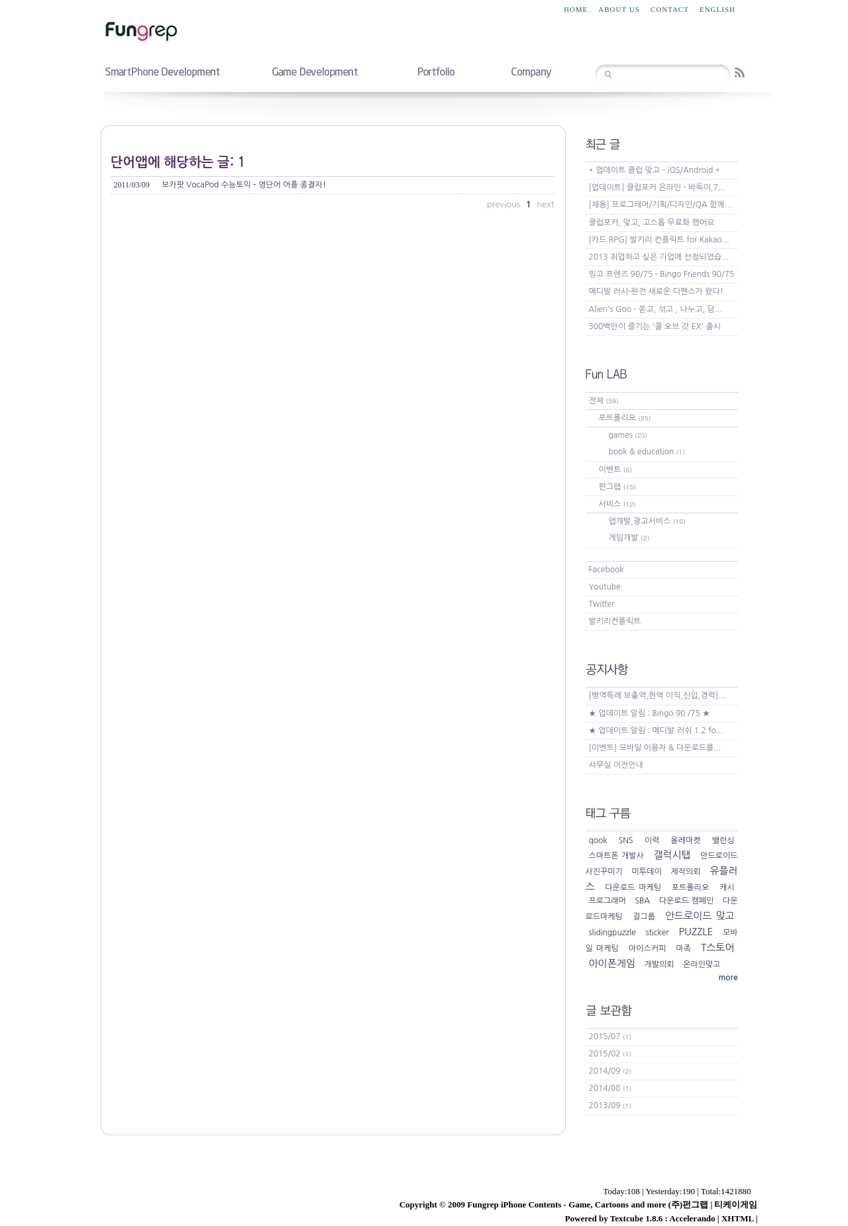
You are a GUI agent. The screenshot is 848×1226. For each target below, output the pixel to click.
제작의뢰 (685, 872)
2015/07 (610, 1036)
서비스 (617, 504)
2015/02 (610, 1053)
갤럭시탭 (671, 855)
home (576, 9)
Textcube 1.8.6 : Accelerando (663, 1218)
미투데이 (647, 872)
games (628, 435)
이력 (652, 840)
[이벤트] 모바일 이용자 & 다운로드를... (655, 748)
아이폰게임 (612, 963)
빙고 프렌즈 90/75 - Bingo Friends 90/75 (662, 274)
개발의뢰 (659, 964)
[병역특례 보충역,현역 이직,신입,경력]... (657, 695)
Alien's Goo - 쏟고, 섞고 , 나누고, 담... (655, 309)
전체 (604, 400)
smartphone (162, 71)
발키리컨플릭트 (615, 621)
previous (505, 204)
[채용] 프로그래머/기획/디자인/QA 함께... (660, 205)
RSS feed (740, 72)
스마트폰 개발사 (616, 856)
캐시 (727, 888)
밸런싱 (723, 840)
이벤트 (616, 469)
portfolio (435, 71)
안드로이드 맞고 (700, 916)
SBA (643, 901)
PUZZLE (695, 932)
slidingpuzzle (612, 933)
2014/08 (610, 1088)
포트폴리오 (625, 418)
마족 (683, 948)
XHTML (737, 1218)
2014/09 (610, 1071)
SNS (626, 840)
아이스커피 (647, 948)
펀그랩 (617, 486)
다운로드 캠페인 (686, 901)
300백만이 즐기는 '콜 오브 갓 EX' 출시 (655, 327)
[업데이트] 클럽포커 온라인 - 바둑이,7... (657, 187)
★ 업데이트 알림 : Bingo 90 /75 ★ (649, 713)
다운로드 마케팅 (633, 888)
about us (619, 9)
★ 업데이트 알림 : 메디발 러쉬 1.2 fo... (656, 731)
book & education (647, 451)
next (545, 204)
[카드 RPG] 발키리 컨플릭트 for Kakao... (659, 240)
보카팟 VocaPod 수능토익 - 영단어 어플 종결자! (220, 184)
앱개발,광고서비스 (647, 521)
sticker (656, 933)
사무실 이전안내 (616, 765)
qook (598, 840)
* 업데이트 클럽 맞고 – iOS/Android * (654, 170)
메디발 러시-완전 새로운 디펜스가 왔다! (656, 291)
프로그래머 (607, 901)
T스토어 (717, 947)
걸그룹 (644, 917)
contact (670, 9)
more (727, 978)
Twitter (602, 604)
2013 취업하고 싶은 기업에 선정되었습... (659, 257)
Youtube (605, 587)
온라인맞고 (701, 964)
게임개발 (629, 537)
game (314, 71)
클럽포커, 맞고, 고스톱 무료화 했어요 (652, 223)
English (717, 9)
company (531, 71)
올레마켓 (685, 840)
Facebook (606, 570)
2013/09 (610, 1105)
